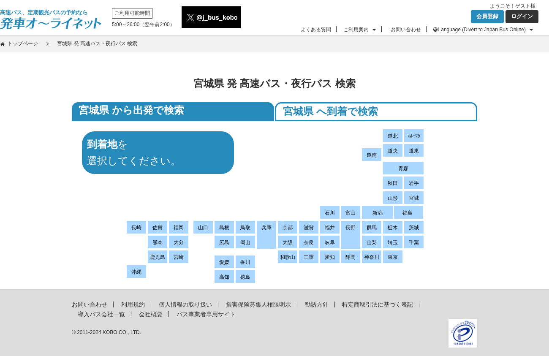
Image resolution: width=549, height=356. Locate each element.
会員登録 (487, 16)
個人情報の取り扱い (185, 304)
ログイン (522, 16)
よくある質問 (316, 30)
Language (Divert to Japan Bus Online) (482, 30)
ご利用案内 (356, 30)
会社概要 (151, 314)
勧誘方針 (317, 304)
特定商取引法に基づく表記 (377, 304)
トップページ (23, 43)
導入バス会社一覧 (101, 314)
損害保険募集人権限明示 (258, 304)
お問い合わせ (406, 30)
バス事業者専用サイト (206, 314)
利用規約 (133, 304)
